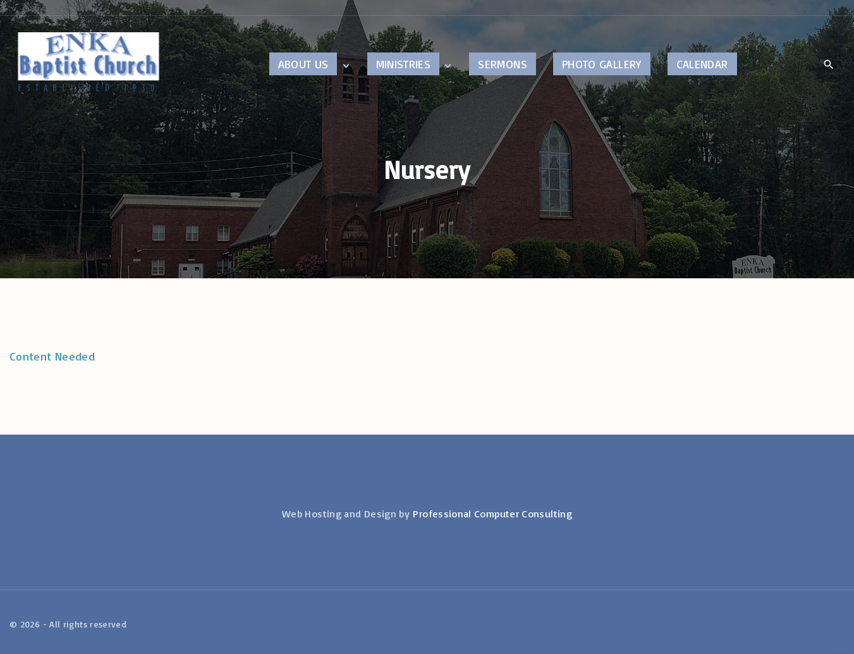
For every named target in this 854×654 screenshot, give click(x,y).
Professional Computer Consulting (492, 513)
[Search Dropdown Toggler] (828, 64)
